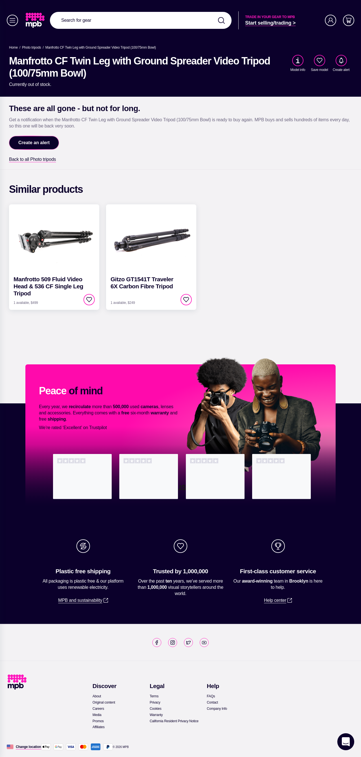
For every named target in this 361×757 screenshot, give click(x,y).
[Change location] (28, 746)
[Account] (330, 20)
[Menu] (12, 20)
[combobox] (141, 20)
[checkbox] (319, 60)
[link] (35, 20)
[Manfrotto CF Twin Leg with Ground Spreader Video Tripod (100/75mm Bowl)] (100, 47)
